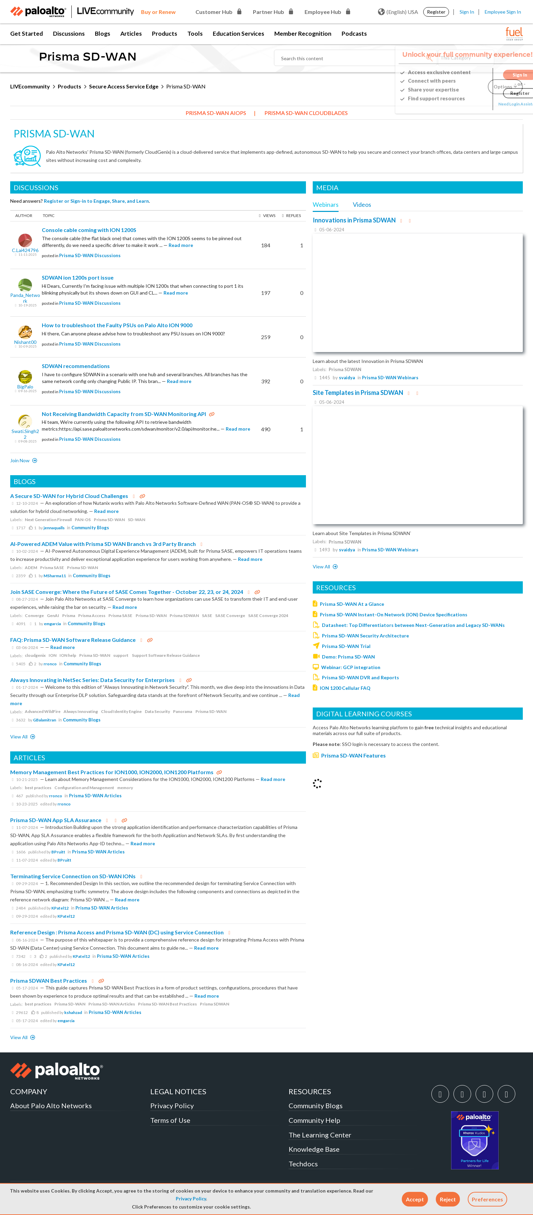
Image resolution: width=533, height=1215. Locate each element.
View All (19, 736)
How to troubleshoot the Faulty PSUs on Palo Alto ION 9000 (117, 325)
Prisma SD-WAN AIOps (216, 113)
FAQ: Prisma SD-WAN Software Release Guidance (73, 639)
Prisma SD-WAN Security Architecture (365, 635)
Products (164, 33)
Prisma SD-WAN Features (353, 755)
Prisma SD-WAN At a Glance (352, 604)
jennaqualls (54, 527)
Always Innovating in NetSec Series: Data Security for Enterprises (92, 680)
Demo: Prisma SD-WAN (348, 657)
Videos (362, 204)
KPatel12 (60, 908)
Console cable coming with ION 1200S (89, 230)
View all (322, 566)
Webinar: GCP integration (350, 667)
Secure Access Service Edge (123, 86)
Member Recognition (302, 33)
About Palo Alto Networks (51, 1105)
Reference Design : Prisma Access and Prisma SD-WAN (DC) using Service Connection (117, 932)
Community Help (314, 1120)
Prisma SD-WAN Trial (346, 646)
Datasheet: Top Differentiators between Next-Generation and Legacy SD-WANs (413, 625)
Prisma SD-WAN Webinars (390, 377)
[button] (415, 1199)
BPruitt (58, 851)
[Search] (355, 58)
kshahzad (73, 1012)
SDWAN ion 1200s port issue (78, 277)
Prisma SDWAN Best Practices (48, 980)
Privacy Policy (191, 1198)
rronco (50, 663)
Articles (131, 33)
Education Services (238, 33)
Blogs (102, 33)
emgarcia (52, 623)
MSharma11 (55, 575)
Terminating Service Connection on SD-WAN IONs (73, 876)
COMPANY (28, 1091)
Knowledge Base (314, 1149)
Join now (20, 460)
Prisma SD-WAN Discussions (90, 255)
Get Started (26, 33)
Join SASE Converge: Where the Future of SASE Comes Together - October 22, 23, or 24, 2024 (126, 591)
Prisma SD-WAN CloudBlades (306, 113)
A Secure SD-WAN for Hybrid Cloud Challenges (69, 496)
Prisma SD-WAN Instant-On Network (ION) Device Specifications (393, 614)
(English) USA (398, 12)
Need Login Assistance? (492, 103)
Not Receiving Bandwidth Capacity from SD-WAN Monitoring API (124, 414)
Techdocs (303, 1164)
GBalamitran (44, 719)
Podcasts (354, 33)
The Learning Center (320, 1135)
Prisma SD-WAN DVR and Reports (360, 677)
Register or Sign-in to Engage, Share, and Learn (96, 201)
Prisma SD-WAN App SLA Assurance (55, 820)
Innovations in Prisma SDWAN (354, 220)
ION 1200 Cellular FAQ (345, 688)
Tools (195, 33)
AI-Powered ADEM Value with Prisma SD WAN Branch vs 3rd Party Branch (103, 543)
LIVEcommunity (30, 86)
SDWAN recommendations (76, 366)
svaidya (347, 377)
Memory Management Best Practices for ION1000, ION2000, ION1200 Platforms (111, 772)
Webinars (326, 204)
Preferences (487, 1199)
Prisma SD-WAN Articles (95, 795)
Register (436, 12)
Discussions (69, 33)
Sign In (467, 12)
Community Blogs (90, 527)
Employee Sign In (503, 12)
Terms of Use (170, 1120)
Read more (181, 245)
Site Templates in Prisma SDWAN (358, 392)
